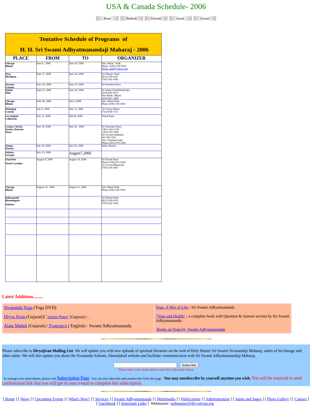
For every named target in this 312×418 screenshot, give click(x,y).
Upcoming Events (49, 399)
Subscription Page (73, 378)
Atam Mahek (15, 325)
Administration (217, 399)
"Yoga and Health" (171, 316)
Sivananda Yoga (18, 307)
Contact (301, 399)
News (24, 399)
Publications (190, 399)
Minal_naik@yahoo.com (115, 68)
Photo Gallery (278, 399)
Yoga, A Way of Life (172, 307)
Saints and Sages (248, 399)
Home (9, 399)
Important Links (134, 403)
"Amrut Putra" (57, 317)
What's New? (79, 399)
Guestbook (107, 403)
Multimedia (166, 399)
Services (101, 399)
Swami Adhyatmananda (132, 399)
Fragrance (58, 325)
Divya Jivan (15, 316)
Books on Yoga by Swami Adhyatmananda (191, 329)
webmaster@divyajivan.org (192, 403)
